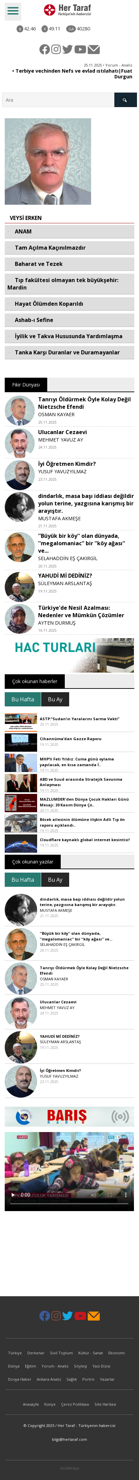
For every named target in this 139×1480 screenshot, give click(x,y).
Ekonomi (116, 1352)
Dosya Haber (19, 1379)
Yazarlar (107, 1379)
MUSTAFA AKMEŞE (59, 518)
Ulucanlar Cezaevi (62, 432)
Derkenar (36, 1352)
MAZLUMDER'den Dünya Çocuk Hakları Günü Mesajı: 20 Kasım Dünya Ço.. (84, 802)
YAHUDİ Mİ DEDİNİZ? (65, 575)
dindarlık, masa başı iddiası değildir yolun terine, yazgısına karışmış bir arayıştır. (86, 503)
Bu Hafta (22, 699)
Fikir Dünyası (26, 384)
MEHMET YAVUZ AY (60, 439)
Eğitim (30, 1366)
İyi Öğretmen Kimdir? (67, 464)
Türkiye (15, 1352)
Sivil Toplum (61, 1352)
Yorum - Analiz (54, 1366)
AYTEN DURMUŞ (57, 623)
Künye (50, 1404)
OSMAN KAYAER (56, 414)
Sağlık (71, 1379)
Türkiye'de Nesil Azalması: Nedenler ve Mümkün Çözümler (81, 611)
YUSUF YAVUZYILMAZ (62, 471)
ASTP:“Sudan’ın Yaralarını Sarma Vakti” (79, 718)
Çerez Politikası (75, 1404)
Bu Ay (55, 699)
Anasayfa (31, 1404)
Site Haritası (105, 1404)
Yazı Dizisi (101, 1366)
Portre (88, 1379)
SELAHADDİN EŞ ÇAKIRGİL (68, 558)
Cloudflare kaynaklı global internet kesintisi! (85, 839)
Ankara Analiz (49, 1379)
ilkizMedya (69, 1468)
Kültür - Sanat (90, 1352)
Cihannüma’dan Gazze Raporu (71, 738)
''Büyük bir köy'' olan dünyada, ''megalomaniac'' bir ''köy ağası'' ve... (81, 543)
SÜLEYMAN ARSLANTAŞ (65, 583)
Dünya (14, 1366)
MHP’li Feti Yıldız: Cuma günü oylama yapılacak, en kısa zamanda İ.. (77, 761)
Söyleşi (80, 1366)
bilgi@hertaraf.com (69, 1439)
